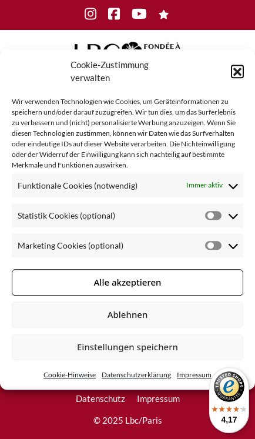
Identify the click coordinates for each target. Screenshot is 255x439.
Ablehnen (128, 314)
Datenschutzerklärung (136, 374)
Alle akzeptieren (128, 282)
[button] (237, 71)
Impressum (194, 374)
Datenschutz (100, 398)
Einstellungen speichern (127, 347)
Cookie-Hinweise (69, 374)
